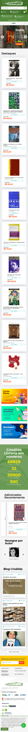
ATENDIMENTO (18, 668)
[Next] (25, 37)
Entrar (3, 12)
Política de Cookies (17, 725)
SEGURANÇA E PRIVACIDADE (5, 675)
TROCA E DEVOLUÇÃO (20, 670)
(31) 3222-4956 (12, 20)
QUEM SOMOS (5, 668)
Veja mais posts (14, 652)
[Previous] (2, 37)
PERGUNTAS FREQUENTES (4, 671)
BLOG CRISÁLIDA (19, 674)
